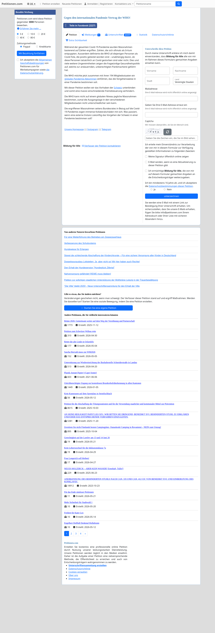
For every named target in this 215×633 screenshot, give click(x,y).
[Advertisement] (131, 31)
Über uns (73, 613)
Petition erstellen (49, 3)
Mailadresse (151, 127)
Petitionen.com (12, 4)
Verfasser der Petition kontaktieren (101, 184)
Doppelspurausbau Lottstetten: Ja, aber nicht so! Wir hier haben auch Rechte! (102, 300)
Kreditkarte (45, 128)
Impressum (74, 616)
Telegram (106, 167)
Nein (169, 227)
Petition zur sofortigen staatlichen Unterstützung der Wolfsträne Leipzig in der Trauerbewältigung (111, 318)
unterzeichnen (171, 234)
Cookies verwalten (78, 610)
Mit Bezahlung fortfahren (32, 135)
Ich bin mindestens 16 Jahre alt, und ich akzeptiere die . (171, 223)
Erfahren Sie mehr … (29, 110)
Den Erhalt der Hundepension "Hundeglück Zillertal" (89, 306)
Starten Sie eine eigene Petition (98, 346)
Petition (71, 73)
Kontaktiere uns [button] (123, 3)
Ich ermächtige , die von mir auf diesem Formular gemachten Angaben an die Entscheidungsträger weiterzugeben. (171, 212)
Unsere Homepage (74, 167)
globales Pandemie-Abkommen (80, 117)
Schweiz (118, 126)
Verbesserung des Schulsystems (80, 281)
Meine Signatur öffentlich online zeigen (168, 194)
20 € (43, 116)
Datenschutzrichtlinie (163, 73)
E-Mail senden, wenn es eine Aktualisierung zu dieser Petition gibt (172, 202)
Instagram (92, 167)
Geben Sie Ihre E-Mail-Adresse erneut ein (166, 143)
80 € (32, 119)
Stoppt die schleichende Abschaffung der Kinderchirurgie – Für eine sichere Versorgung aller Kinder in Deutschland (120, 294)
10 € (32, 116)
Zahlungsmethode (26, 125)
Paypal (26, 128)
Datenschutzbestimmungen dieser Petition (171, 224)
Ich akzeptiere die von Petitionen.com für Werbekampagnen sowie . (36, 149)
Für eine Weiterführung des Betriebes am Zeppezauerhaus (92, 275)
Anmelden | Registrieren (98, 3)
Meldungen (91, 73)
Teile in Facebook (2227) (79, 63)
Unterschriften (118, 73)
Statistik (141, 73)
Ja (154, 227)
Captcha (149, 159)
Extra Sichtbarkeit (76, 78)
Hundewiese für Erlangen (76, 288)
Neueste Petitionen (72, 3)
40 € (22, 119)
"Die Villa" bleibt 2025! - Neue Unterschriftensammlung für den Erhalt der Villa (102, 324)
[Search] (155, 3)
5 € (21, 116)
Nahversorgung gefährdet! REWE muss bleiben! (87, 312)
